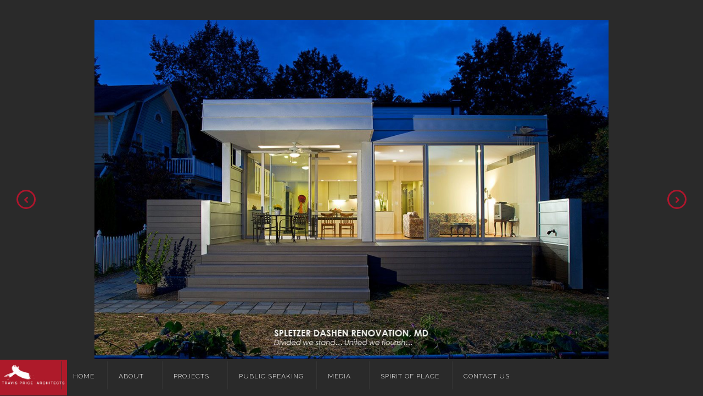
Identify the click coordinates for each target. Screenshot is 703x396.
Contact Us (487, 376)
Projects (191, 376)
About (131, 376)
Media (339, 376)
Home (83, 376)
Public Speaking (271, 376)
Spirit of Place (410, 376)
